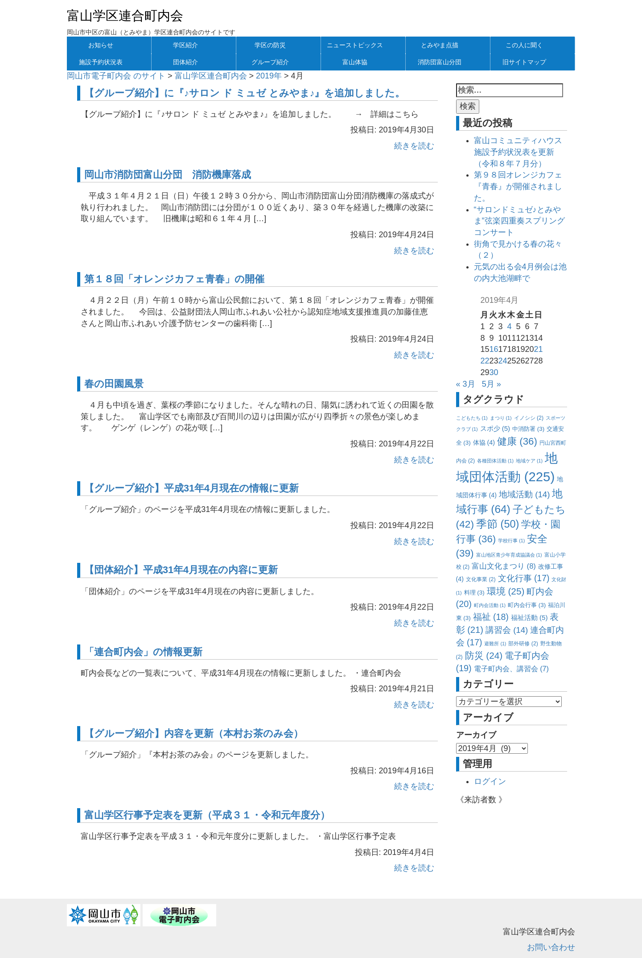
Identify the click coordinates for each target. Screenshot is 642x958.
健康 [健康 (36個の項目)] (517, 441)
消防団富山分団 (439, 62)
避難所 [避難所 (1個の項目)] (495, 643)
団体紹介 (185, 62)
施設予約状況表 (101, 62)
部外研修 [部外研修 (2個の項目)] (523, 643)
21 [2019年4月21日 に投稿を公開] (538, 349)
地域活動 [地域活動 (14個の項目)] (524, 494)
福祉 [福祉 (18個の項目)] (491, 617)
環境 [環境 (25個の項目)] (506, 591)
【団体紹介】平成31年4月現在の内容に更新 (181, 569)
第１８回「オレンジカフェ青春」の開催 (174, 279)
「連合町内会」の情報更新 (143, 651)
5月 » (491, 384)
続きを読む (414, 145)
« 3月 (465, 384)
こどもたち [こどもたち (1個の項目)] (472, 418)
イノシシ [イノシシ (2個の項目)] (528, 418)
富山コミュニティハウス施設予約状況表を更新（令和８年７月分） (518, 152)
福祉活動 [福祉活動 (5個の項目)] (529, 617)
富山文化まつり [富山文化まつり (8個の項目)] (504, 566)
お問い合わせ (551, 947)
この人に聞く (524, 45)
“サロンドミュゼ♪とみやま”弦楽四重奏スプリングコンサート (519, 221)
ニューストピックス (355, 45)
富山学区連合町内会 (125, 15)
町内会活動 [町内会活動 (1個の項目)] (490, 605)
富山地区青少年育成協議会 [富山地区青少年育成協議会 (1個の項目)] (509, 554)
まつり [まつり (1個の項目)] (501, 418)
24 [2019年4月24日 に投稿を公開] (502, 360)
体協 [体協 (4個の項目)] (484, 442)
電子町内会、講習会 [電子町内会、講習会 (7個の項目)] (511, 669)
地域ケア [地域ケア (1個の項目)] (529, 460)
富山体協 (354, 62)
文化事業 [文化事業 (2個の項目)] (480, 579)
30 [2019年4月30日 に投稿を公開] (493, 372)
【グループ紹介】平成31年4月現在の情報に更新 (191, 488)
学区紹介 (185, 45)
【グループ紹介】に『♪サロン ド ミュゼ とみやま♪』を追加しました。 (244, 93)
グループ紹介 (270, 62)
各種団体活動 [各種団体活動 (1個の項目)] (495, 460)
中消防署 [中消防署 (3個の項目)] (528, 428)
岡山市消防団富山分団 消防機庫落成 (167, 174)
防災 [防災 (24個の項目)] (484, 655)
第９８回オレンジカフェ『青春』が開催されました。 (518, 186)
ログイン (490, 781)
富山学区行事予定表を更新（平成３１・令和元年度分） (207, 815)
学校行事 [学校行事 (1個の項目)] (511, 540)
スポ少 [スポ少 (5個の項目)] (495, 428)
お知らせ (100, 45)
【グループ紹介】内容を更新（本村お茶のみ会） (193, 733)
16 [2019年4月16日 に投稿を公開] (493, 349)
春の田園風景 (114, 383)
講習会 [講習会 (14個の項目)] (507, 630)
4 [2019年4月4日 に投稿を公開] (509, 326)
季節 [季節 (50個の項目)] (497, 524)
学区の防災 (270, 45)
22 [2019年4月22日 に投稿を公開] (484, 360)
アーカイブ (476, 735)
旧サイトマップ (524, 62)
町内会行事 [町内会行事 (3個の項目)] (527, 605)
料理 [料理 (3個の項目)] (474, 592)
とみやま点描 (439, 45)
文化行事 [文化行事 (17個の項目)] (524, 578)
